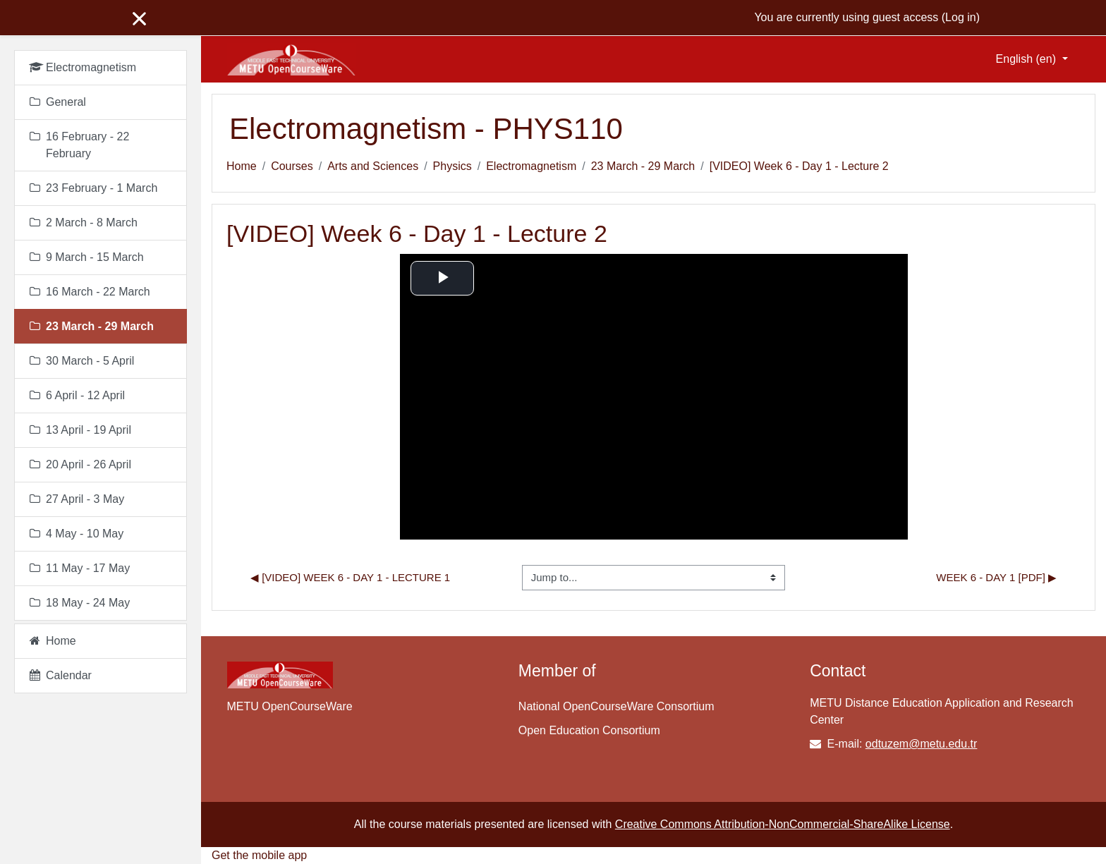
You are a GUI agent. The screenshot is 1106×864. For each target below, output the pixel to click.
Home (241, 166)
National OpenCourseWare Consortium (616, 706)
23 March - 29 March (643, 166)
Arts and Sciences (372, 166)
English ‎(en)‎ (1027, 59)
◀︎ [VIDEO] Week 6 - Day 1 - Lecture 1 (350, 577)
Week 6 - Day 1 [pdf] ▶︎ (996, 577)
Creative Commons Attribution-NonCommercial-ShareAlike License (782, 824)
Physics (452, 166)
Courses (292, 166)
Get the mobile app (259, 855)
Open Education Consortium (589, 730)
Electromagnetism (531, 166)
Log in (960, 17)
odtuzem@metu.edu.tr (921, 744)
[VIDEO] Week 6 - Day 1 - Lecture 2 (799, 166)
